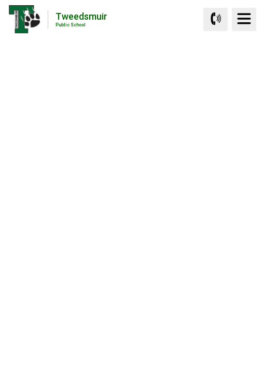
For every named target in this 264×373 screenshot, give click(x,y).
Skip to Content (0, 0)
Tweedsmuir (81, 19)
